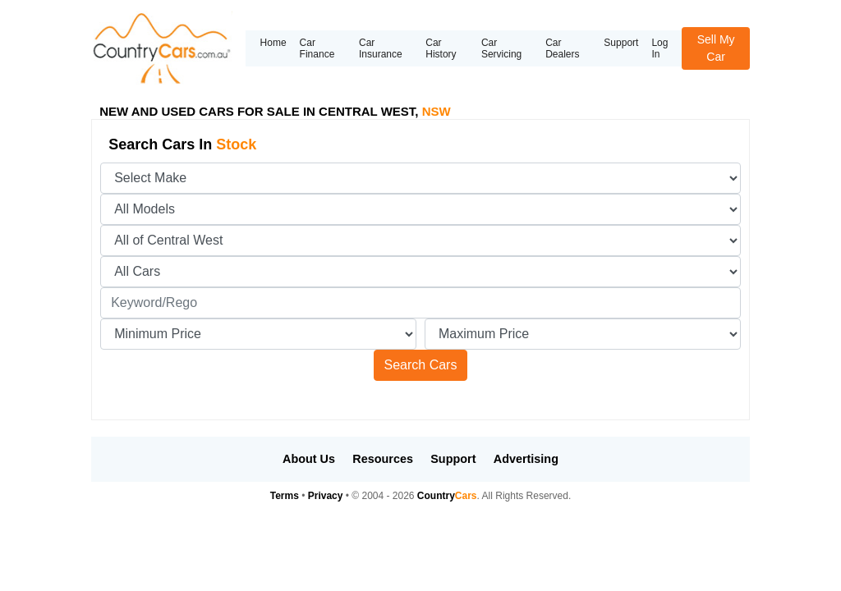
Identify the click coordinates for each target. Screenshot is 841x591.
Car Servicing (501, 48)
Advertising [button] (526, 458)
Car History (440, 48)
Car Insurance (380, 48)
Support (621, 42)
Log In (659, 48)
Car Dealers (562, 48)
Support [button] (453, 458)
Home (273, 42)
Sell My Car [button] (716, 48)
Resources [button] (382, 458)
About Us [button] (309, 458)
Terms (284, 496)
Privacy (325, 496)
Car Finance (317, 48)
